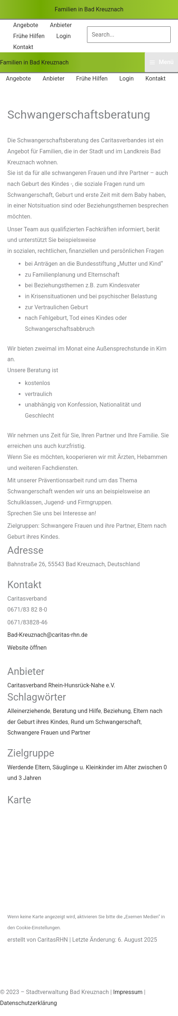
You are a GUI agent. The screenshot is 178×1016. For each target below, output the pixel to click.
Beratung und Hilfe (77, 710)
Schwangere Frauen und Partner (48, 732)
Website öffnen (27, 647)
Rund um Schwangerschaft (105, 721)
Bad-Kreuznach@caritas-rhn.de (47, 634)
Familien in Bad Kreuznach (89, 9)
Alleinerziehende (28, 710)
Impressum (128, 992)
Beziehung (116, 710)
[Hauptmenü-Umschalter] (161, 62)
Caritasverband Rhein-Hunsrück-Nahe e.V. (61, 685)
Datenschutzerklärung (28, 1003)
